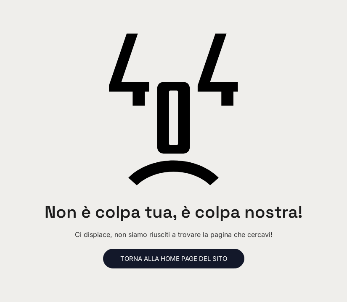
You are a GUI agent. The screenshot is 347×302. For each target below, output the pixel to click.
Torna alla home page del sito (173, 259)
